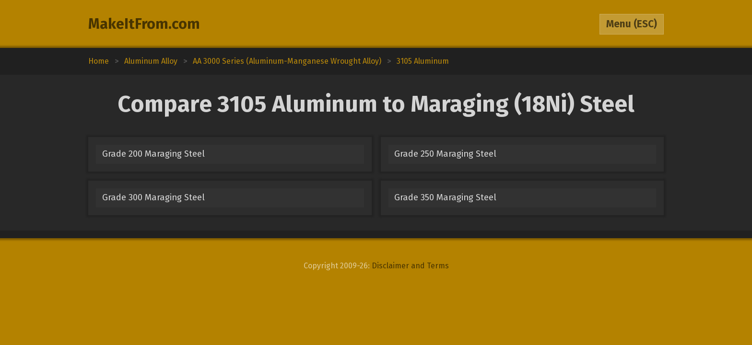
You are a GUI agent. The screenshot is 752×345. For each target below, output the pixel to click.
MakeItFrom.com (144, 24)
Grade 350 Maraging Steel (445, 197)
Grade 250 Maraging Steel (445, 154)
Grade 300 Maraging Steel (153, 197)
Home (98, 61)
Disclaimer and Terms (410, 265)
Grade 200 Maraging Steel (153, 154)
